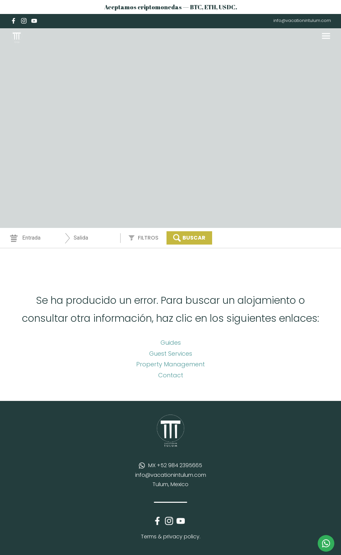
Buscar (189, 238)
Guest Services (170, 353)
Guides (171, 342)
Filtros (148, 238)
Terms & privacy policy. (170, 536)
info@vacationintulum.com (302, 20)
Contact (170, 375)
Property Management (170, 364)
